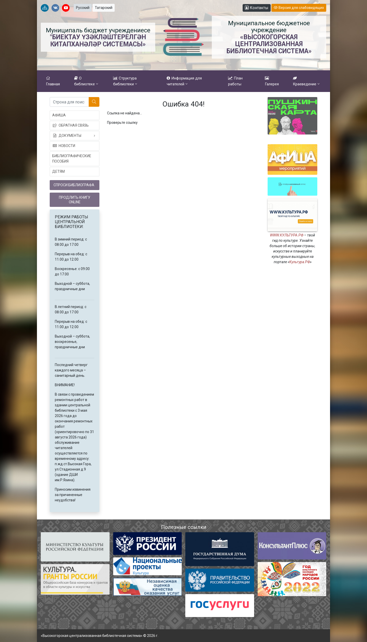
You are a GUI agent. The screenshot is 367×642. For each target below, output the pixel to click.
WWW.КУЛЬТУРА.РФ (286, 235)
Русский (82, 8)
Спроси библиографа (74, 185)
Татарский (103, 8)
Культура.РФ (299, 262)
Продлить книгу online (74, 199)
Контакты (256, 7)
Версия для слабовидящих (299, 8)
